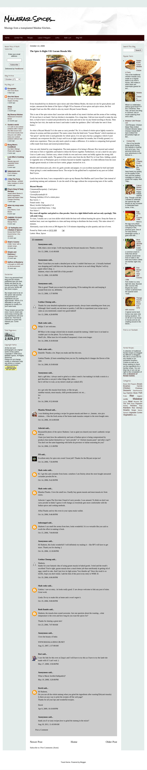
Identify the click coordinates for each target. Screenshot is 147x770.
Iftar (132, 395)
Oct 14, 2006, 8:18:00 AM (48, 341)
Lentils (125, 399)
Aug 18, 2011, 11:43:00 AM (48, 724)
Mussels (136, 401)
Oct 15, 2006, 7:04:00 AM (48, 533)
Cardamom (34, 192)
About (10, 109)
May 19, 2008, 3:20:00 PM (48, 680)
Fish (140, 393)
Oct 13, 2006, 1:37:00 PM (48, 294)
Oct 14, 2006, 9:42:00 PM (48, 480)
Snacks (126, 410)
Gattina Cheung (44, 302)
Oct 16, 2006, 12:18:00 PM (48, 551)
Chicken (126, 388)
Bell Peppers (132, 384)
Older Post (111, 741)
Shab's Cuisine (13, 242)
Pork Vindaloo (12, 173)
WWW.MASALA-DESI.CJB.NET (51, 642)
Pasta (133, 403)
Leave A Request (44, 38)
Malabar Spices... (29, 19)
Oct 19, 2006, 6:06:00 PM (48, 577)
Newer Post (36, 741)
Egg (124, 393)
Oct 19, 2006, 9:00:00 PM (48, 601)
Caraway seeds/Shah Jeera (40, 208)
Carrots (139, 386)
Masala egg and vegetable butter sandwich (13, 163)
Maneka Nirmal (44, 410)
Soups (133, 410)
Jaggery (139, 396)
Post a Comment (41, 730)
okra (134, 415)
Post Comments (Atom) (49, 748)
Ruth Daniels (43, 609)
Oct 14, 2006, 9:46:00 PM (48, 514)
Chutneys (138, 388)
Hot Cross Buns (13, 90)
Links (57, 38)
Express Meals (132, 393)
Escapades (12, 89)
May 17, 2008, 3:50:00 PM (48, 664)
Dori (40, 654)
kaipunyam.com (14, 171)
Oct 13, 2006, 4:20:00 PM (48, 315)
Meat (38, 233)
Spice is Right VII (65, 106)
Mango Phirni (12, 222)
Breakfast (126, 386)
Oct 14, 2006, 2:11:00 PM (48, 446)
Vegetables (128, 415)
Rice (133, 408)
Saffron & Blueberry (15, 262)
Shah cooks (43, 323)
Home (7, 38)
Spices (43, 233)
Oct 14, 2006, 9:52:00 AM (48, 401)
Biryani (91, 149)
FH (39, 454)
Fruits (125, 396)
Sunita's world (13, 125)
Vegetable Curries (135, 413)
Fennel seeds (35, 203)
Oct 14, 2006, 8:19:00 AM (48, 365)
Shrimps (139, 408)
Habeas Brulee (79, 104)
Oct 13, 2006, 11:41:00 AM (48, 252)
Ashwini (41, 428)
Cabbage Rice (12, 256)
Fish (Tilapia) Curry (139, 161)
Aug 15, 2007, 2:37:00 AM (48, 646)
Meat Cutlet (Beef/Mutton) (139, 243)
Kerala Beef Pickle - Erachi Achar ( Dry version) (14, 234)
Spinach (125, 412)
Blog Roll (79, 38)
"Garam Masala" (94, 133)
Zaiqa (10, 107)
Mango (125, 401)
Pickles (125, 405)
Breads (139, 384)
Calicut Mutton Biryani (138, 187)
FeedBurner (19, 69)
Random (127, 408)
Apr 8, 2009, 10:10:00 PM (48, 709)
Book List (67, 38)
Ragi (140, 405)
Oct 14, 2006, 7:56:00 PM (48, 462)
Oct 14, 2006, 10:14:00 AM (48, 420)
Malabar (137, 398)
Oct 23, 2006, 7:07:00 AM (48, 625)
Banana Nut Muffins (82, 178)
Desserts (127, 390)
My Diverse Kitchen (15, 115)
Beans (125, 384)
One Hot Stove (13, 97)
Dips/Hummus (137, 390)
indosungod (43, 523)
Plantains (133, 406)
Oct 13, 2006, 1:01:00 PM (48, 275)
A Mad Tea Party (14, 179)
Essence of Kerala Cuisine (130, 375)
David (40, 688)
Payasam (138, 404)
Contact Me (18, 38)
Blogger (83, 762)
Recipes (30, 38)
